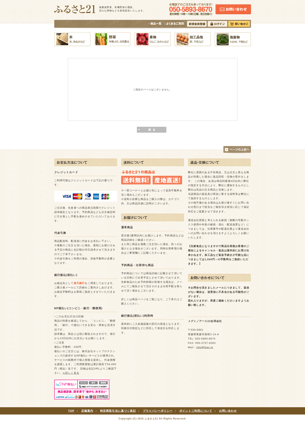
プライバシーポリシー (158, 410)
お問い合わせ (228, 410)
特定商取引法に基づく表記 (118, 410)
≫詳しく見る (71, 372)
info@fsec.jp (204, 347)
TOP (71, 410)
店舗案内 (87, 410)
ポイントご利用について (195, 410)
